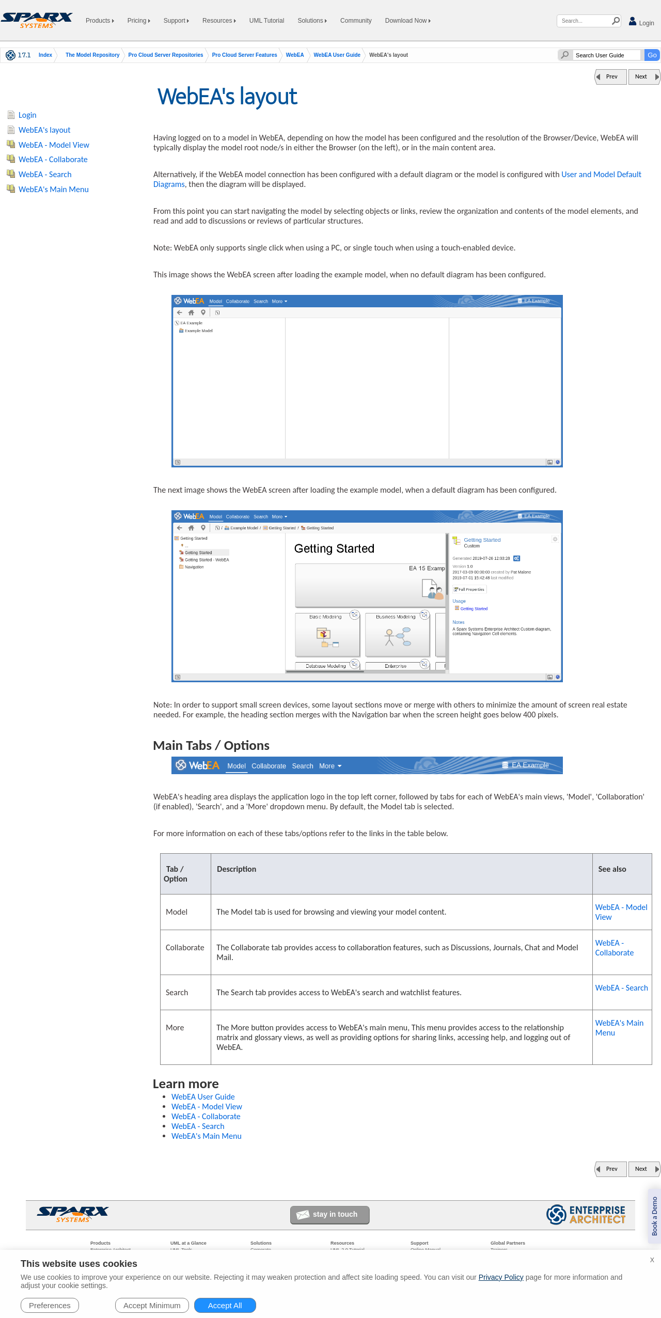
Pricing (139, 20)
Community (356, 20)
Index (45, 55)
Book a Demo (654, 1216)
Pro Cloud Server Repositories (166, 55)
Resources (219, 20)
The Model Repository (92, 55)
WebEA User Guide (337, 55)
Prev (612, 76)
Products (100, 20)
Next (641, 76)
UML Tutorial (267, 20)
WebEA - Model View (621, 912)
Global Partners (508, 1243)
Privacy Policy (501, 1277)
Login (641, 21)
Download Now (408, 20)
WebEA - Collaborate (614, 948)
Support (176, 20)
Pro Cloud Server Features (244, 55)
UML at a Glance (188, 1243)
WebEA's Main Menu (619, 1028)
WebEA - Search (622, 988)
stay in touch (335, 1214)
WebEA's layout (45, 130)
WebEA (295, 55)
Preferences (50, 1305)
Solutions (312, 20)
